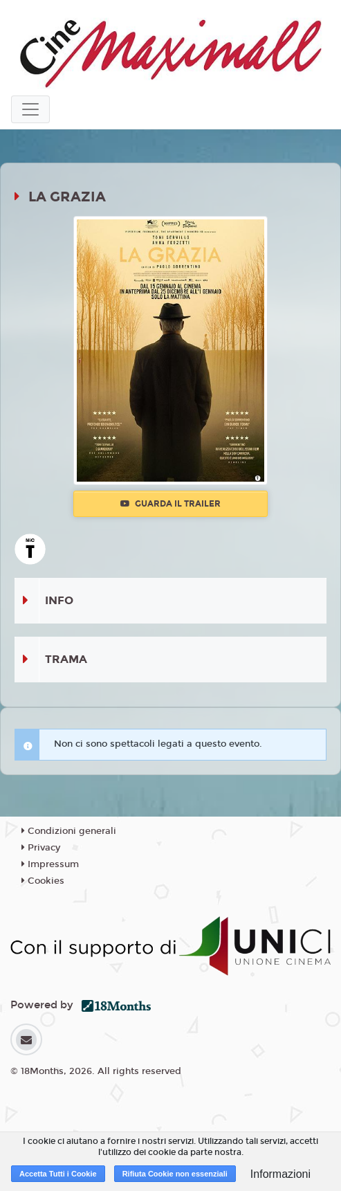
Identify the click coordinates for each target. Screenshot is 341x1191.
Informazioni (280, 1174)
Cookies (42, 881)
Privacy (40, 847)
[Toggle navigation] (30, 109)
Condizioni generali (68, 831)
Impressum (50, 864)
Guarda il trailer (170, 504)
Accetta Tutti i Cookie (58, 1174)
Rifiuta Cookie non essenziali (175, 1174)
